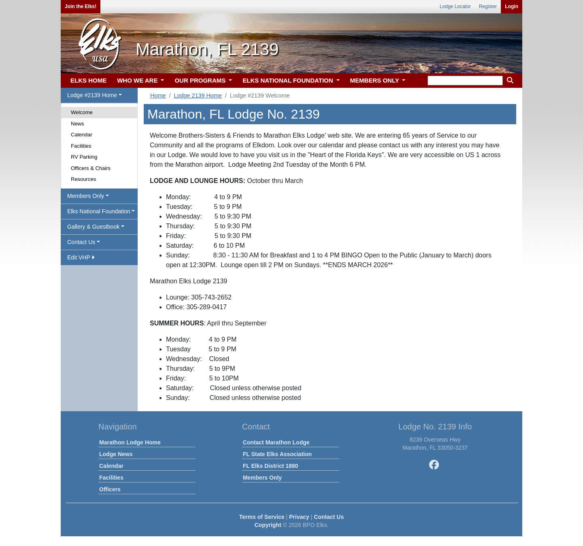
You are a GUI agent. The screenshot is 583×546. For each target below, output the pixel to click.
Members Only (262, 477)
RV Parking (84, 157)
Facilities (81, 146)
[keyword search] (465, 80)
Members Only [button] (85, 196)
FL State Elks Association (277, 454)
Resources (83, 179)
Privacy (299, 517)
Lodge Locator (455, 6)
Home (158, 95)
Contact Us (329, 517)
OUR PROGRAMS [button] (200, 80)
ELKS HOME (88, 80)
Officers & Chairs (91, 168)
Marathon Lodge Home (130, 442)
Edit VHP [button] (80, 257)
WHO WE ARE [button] (138, 80)
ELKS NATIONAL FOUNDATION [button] (289, 80)
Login (511, 6)
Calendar (81, 135)
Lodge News (115, 454)
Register (488, 6)
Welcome (82, 112)
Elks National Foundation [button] (98, 211)
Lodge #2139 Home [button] (92, 95)
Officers (110, 489)
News (77, 124)
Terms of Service (262, 517)
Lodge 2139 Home (197, 95)
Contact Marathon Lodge (276, 442)
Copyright (267, 525)
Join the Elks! (80, 6)
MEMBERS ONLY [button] (375, 80)
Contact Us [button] (81, 242)
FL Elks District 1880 (270, 466)
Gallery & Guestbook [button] (93, 226)
